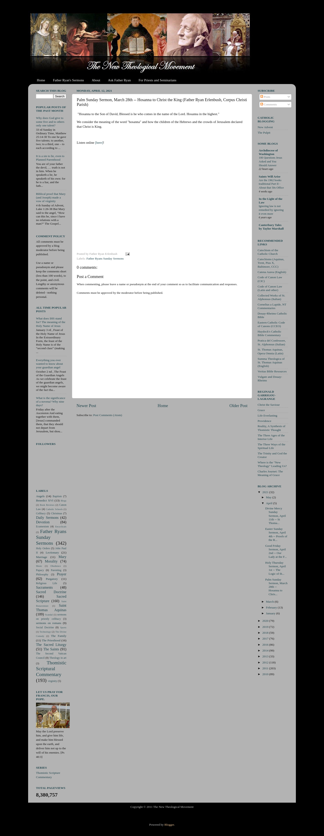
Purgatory (52, 579)
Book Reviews (47, 504)
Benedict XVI (44, 500)
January (271, 613)
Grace (261, 410)
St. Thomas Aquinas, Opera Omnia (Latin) (270, 351)
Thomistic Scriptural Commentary (51, 668)
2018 (265, 632)
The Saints (51, 649)
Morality (51, 561)
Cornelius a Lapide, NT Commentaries (272, 306)
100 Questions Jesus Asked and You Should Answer (270, 161)
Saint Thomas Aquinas (51, 608)
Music (39, 566)
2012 (265, 662)
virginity (52, 681)
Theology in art (57, 657)
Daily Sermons (47, 518)
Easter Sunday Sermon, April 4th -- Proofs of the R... (276, 534)
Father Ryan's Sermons (68, 80)
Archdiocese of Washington (268, 152)
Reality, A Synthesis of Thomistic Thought (271, 427)
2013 (265, 656)
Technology (45, 631)
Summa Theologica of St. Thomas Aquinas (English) (271, 362)
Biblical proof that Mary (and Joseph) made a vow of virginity (51, 197)
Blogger (169, 824)
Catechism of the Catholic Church (268, 251)
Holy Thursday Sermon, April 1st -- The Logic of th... (275, 568)
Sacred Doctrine (51, 592)
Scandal (49, 614)
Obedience (55, 566)
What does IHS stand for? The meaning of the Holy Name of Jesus (50, 322)
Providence (264, 421)
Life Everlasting (267, 415)
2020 (265, 620)
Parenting (56, 570)
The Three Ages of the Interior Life (271, 437)
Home (41, 80)
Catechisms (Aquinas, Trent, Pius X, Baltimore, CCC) (271, 262)
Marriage (41, 557)
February (272, 607)
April (269, 503)
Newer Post (86, 405)
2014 (265, 650)
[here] (99, 142)
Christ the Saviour (269, 404)
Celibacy (41, 513)
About (96, 80)
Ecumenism (42, 526)
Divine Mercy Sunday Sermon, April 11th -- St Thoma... (275, 516)
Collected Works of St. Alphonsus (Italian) (271, 297)
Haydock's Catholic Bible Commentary (269, 333)
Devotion (43, 522)
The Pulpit (264, 132)
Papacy (40, 570)
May (269, 497)
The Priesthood (51, 640)
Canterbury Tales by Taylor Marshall (271, 226)
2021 (265, 492)
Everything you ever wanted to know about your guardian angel (49, 363)
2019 (265, 627)
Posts (265, 96)
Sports (63, 627)
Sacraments (44, 587)
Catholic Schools (54, 509)
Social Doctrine (45, 627)
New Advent (265, 127)
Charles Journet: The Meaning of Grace (270, 473)
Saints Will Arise (269, 176)
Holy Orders (43, 548)
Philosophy (42, 574)
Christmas (56, 513)
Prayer (61, 574)
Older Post (239, 405)
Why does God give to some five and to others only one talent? (50, 121)
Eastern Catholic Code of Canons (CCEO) (271, 324)
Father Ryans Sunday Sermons (105, 258)
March (270, 601)
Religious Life (46, 583)
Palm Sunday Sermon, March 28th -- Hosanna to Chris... (276, 587)
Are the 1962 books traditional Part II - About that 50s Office (271, 184)
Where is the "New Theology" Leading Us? (272, 464)
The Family (58, 636)
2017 (265, 638)
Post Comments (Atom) (107, 415)
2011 (265, 668)
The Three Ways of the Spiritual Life (271, 446)
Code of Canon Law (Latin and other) (270, 288)
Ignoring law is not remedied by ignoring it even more (271, 210)
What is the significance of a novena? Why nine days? (50, 401)
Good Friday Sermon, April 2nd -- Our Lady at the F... (276, 551)
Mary (62, 557)
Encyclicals (60, 526)
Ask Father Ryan (119, 80)
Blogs (63, 500)
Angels (40, 496)
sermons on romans (48, 623)
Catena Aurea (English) (272, 272)
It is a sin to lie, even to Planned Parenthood (50, 157)
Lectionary (52, 552)
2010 (265, 674)
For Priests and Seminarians (157, 80)
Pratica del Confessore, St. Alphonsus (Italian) (272, 342)
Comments (268, 104)
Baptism (57, 496)
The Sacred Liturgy (51, 645)
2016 (265, 644)
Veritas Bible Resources (272, 371)
